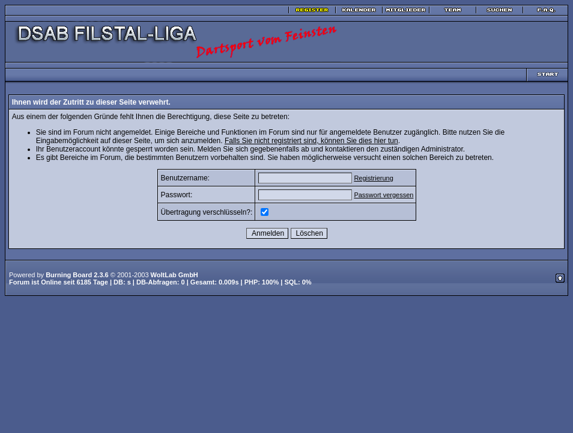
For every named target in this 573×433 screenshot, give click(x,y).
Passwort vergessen (383, 194)
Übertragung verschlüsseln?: (207, 212)
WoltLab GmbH (174, 274)
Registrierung (373, 178)
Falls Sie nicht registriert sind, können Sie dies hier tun (311, 141)
